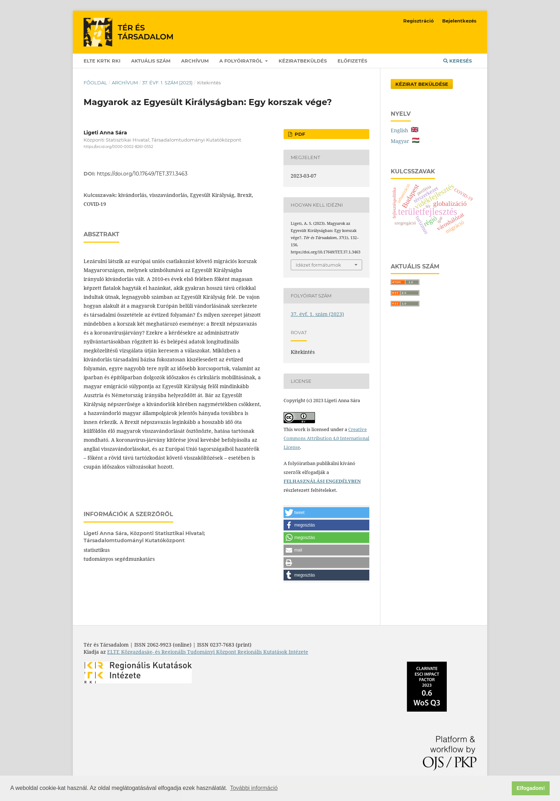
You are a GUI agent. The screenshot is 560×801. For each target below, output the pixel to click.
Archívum (195, 61)
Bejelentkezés (459, 21)
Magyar (405, 141)
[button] (326, 512)
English (404, 130)
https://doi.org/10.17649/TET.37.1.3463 (142, 173)
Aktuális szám (150, 61)
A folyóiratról (241, 61)
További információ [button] (254, 788)
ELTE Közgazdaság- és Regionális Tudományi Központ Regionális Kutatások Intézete (207, 651)
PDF (299, 134)
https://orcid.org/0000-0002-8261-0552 (118, 146)
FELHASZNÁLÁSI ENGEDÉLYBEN (322, 481)
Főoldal (95, 82)
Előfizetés (352, 61)
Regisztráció (418, 21)
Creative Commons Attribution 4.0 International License (326, 438)
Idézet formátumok (318, 265)
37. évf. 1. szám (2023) (167, 82)
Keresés (457, 61)
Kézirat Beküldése (421, 84)
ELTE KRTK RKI (102, 61)
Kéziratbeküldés (303, 61)
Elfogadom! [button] (531, 788)
